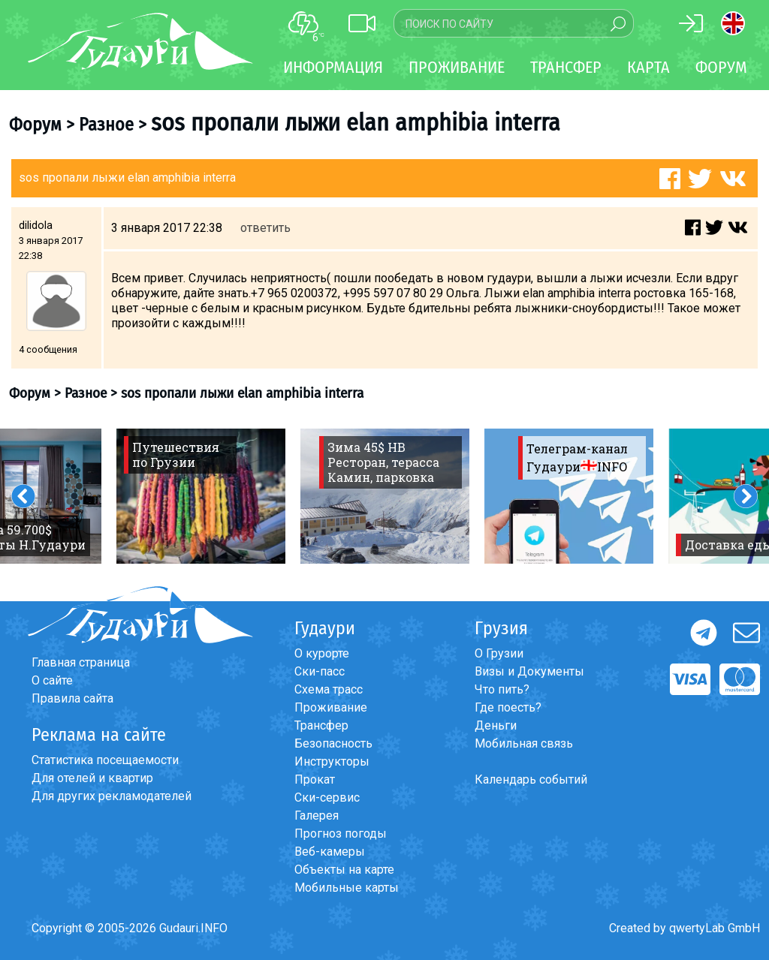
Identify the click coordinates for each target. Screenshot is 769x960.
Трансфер (321, 725)
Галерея (316, 815)
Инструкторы (331, 761)
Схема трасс (328, 689)
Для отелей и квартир (92, 778)
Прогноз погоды (340, 833)
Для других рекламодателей (111, 796)
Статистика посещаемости (105, 760)
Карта (648, 67)
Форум (721, 67)
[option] (201, 496)
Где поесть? (508, 707)
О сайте (52, 680)
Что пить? (502, 689)
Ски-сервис (327, 797)
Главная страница (81, 662)
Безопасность (333, 743)
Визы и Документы (529, 671)
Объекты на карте (344, 869)
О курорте (321, 653)
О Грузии (499, 653)
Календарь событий (531, 779)
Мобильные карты (346, 887)
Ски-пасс (319, 671)
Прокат (314, 779)
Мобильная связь (524, 743)
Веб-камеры (329, 851)
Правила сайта (72, 698)
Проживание (330, 707)
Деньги (496, 725)
